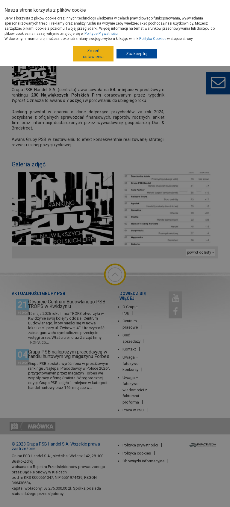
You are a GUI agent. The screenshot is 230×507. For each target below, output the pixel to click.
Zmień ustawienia (93, 53)
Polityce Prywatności (101, 33)
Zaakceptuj (136, 53)
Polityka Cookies (152, 39)
